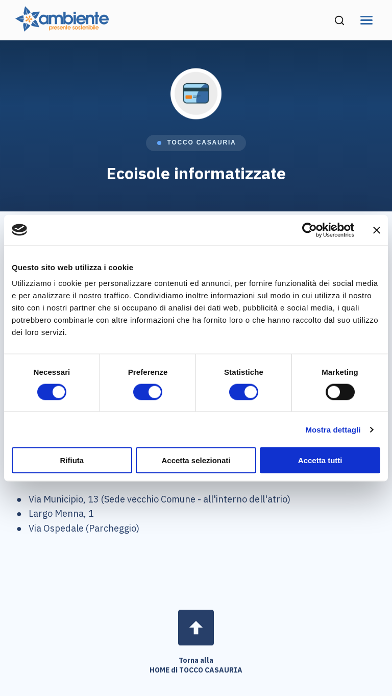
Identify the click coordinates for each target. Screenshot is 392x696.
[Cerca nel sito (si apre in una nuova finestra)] (339, 20)
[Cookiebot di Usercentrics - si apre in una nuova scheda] (309, 229)
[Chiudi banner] (376, 229)
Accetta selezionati (195, 460)
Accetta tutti (320, 460)
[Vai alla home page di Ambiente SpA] (62, 28)
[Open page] (196, 627)
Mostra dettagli (332, 429)
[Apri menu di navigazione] (366, 20)
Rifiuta (72, 460)
